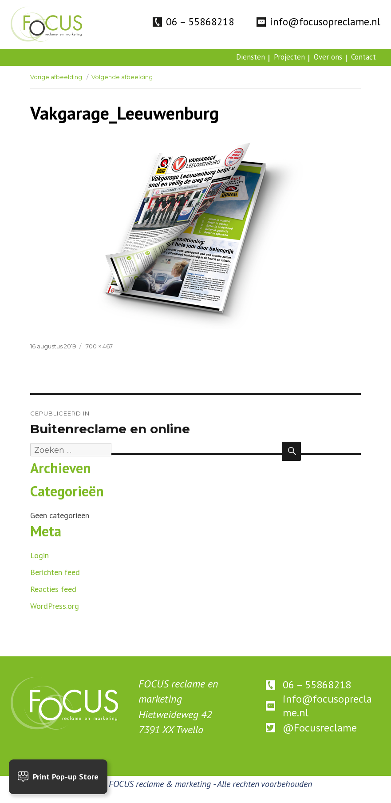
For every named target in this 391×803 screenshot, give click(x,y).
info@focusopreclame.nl (325, 21)
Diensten (250, 57)
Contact (363, 57)
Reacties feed (53, 589)
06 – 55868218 (200, 21)
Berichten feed (55, 572)
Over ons (328, 57)
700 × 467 (99, 346)
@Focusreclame (320, 728)
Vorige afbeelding (56, 76)
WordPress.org (54, 606)
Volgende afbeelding (122, 76)
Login (39, 555)
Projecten (289, 57)
